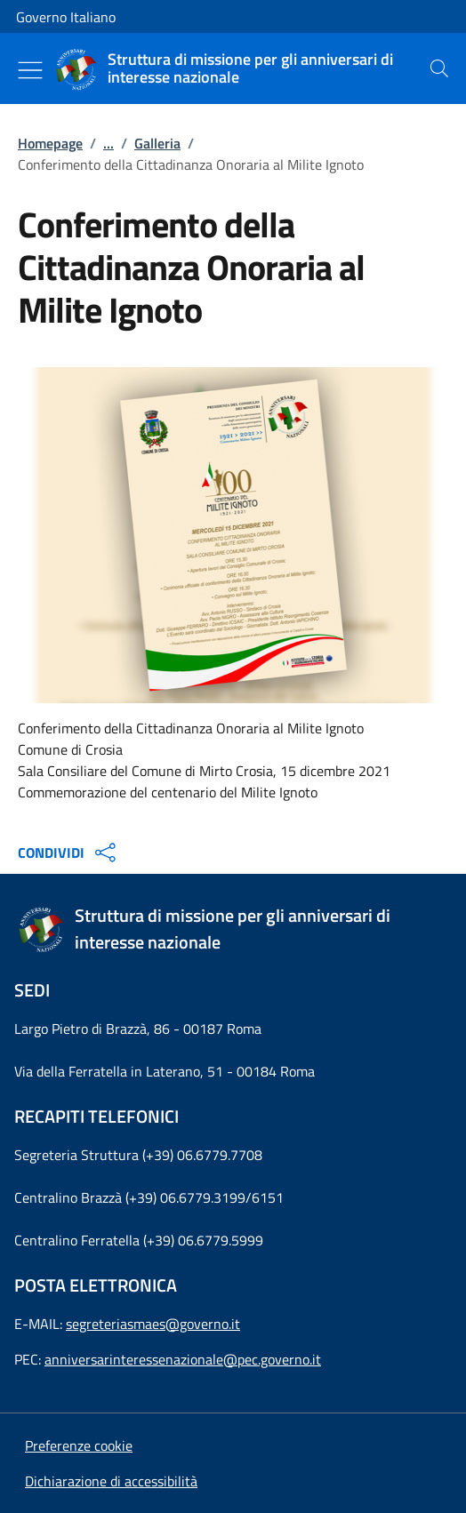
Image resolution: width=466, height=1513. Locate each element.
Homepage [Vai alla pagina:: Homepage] (50, 143)
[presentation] (439, 68)
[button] (79, 1445)
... (108, 143)
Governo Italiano (66, 17)
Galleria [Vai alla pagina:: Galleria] (157, 143)
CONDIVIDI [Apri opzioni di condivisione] (69, 852)
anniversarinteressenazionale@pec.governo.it (182, 1359)
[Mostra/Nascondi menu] (30, 70)
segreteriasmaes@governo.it (153, 1323)
